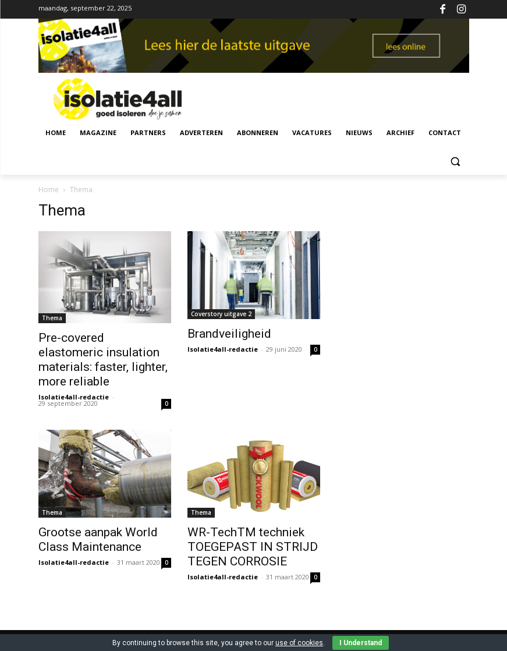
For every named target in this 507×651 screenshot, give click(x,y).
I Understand (360, 643)
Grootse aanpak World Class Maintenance (98, 539)
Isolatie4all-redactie (73, 396)
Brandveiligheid (229, 334)
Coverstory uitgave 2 (221, 314)
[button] (455, 161)
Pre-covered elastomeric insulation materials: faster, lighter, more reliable (103, 359)
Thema (52, 318)
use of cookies (299, 643)
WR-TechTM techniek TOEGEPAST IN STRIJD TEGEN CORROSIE (252, 546)
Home (48, 189)
